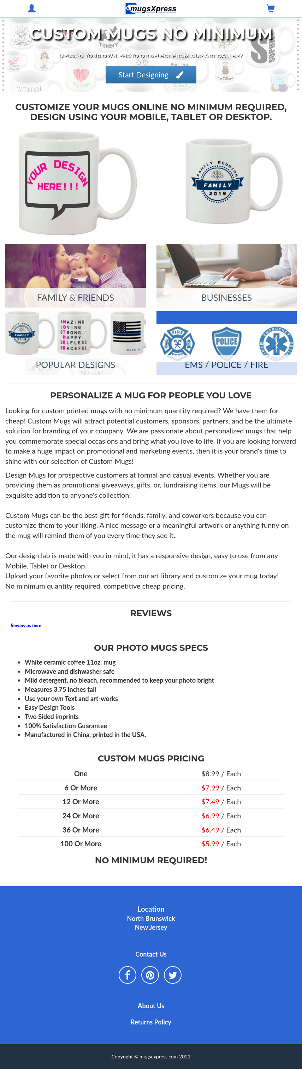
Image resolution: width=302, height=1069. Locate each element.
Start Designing (151, 74)
